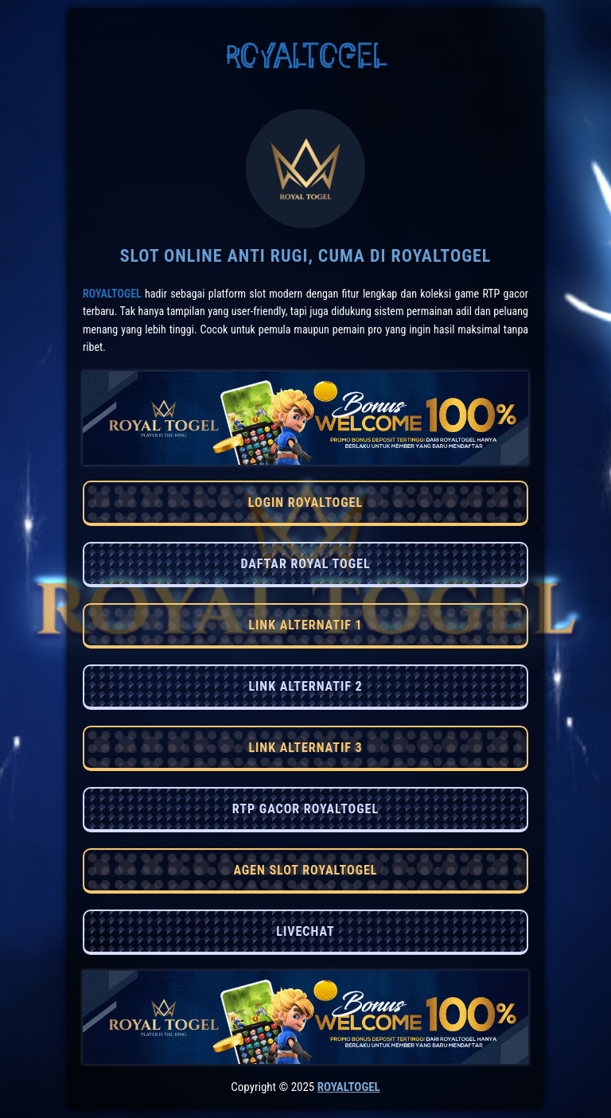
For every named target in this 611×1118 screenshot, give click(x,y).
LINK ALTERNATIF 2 (305, 686)
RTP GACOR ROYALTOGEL (305, 808)
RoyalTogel (112, 293)
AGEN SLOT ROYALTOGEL (305, 870)
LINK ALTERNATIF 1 (305, 625)
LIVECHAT (305, 931)
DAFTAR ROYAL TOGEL (305, 563)
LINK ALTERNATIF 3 (305, 747)
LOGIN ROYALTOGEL (305, 502)
